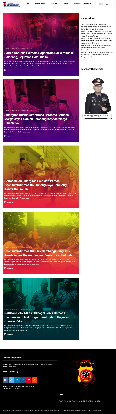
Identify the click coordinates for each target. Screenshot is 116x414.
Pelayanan (55, 4)
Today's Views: (63, 401)
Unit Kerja (66, 4)
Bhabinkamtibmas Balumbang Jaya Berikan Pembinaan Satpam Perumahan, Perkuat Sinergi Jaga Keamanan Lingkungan (96, 40)
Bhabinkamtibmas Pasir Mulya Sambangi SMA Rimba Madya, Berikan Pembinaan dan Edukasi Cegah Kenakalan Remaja (96, 34)
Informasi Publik (41, 4)
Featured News (15, 49)
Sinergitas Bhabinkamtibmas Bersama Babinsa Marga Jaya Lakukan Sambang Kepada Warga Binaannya (36, 119)
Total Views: (76, 401)
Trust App (77, 4)
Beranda (29, 4)
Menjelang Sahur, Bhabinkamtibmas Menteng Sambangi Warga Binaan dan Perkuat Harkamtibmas (96, 47)
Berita (6, 49)
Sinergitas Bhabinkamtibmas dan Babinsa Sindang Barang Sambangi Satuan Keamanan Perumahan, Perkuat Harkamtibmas (96, 27)
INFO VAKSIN (87, 4)
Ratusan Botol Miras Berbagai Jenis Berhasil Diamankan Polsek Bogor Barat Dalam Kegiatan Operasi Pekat (36, 317)
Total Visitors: (90, 401)
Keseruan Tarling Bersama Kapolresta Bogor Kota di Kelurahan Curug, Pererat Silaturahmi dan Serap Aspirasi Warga (97, 54)
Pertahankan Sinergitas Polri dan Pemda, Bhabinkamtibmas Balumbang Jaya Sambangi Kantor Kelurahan (35, 185)
